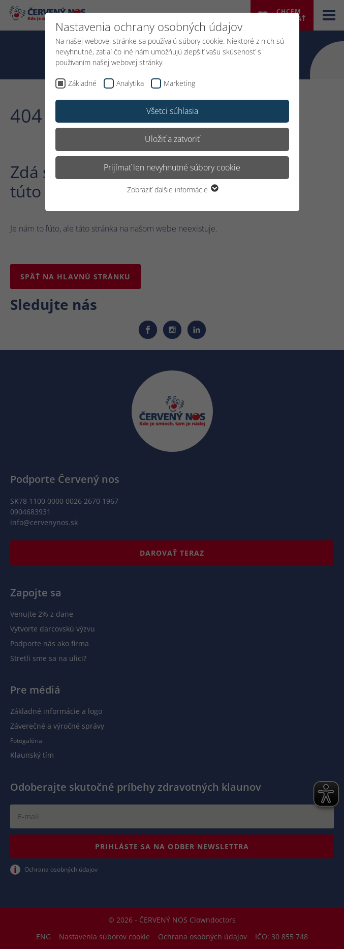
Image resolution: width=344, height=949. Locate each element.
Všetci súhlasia (172, 111)
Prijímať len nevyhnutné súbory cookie (172, 167)
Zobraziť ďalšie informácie (172, 189)
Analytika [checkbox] (130, 83)
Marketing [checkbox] (179, 83)
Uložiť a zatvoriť (172, 139)
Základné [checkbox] (82, 83)
